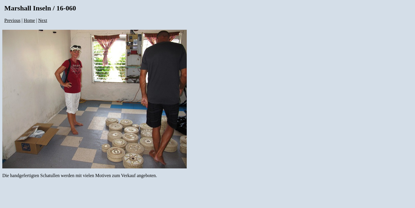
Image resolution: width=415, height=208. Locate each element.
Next (42, 20)
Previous (12, 20)
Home (29, 20)
